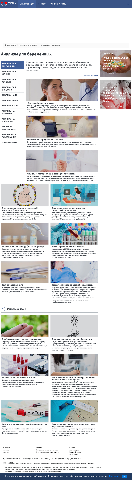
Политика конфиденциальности (47, 452)
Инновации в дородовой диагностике (45, 139)
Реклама (39, 448)
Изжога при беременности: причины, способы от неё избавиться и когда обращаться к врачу (115, 94)
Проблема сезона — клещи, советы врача (22, 339)
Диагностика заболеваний (9, 135)
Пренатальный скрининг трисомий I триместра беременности (69, 209)
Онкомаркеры (9, 142)
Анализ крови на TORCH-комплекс (68, 246)
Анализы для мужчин (9, 80)
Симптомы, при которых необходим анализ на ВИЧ (24, 425)
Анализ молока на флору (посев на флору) (23, 246)
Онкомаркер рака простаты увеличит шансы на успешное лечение (73, 425)
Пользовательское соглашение (47, 450)
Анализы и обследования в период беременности (51, 174)
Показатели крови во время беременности (72, 285)
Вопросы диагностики (9, 128)
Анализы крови (10, 100)
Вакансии (6, 452)
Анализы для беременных (9, 64)
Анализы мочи (10, 105)
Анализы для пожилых (9, 88)
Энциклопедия (27, 4)
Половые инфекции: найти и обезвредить (72, 339)
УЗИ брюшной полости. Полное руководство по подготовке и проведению (73, 378)
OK (124, 476)
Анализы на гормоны (8, 112)
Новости (42, 4)
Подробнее (114, 476)
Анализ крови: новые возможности (19, 377)
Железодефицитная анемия (40, 103)
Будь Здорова (73, 454)
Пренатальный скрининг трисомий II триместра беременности (20, 209)
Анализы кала (9, 95)
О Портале (6, 448)
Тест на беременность (12, 285)
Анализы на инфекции (8, 120)
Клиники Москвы (58, 4)
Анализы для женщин (9, 72)
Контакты (6, 450)
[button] (89, 75)
